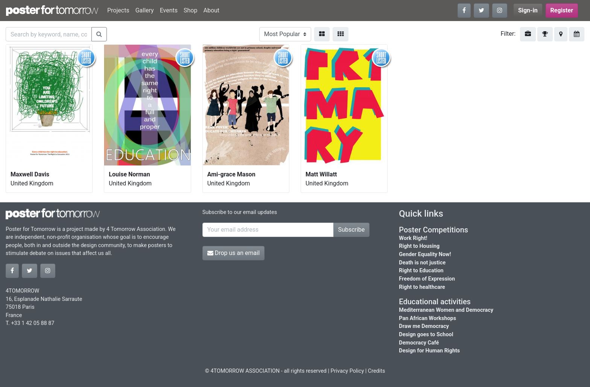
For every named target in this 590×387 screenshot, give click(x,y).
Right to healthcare (422, 287)
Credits (376, 371)
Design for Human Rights (429, 351)
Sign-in (528, 10)
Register (561, 10)
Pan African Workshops (427, 318)
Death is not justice (422, 263)
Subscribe (351, 229)
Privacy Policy (347, 371)
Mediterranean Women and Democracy (446, 310)
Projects (118, 10)
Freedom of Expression (427, 279)
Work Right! (413, 238)
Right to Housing (419, 246)
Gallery (144, 10)
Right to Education (421, 270)
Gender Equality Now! (425, 254)
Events (169, 10)
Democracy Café (419, 343)
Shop (190, 10)
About (211, 10)
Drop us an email (233, 252)
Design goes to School (426, 334)
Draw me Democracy (424, 326)
